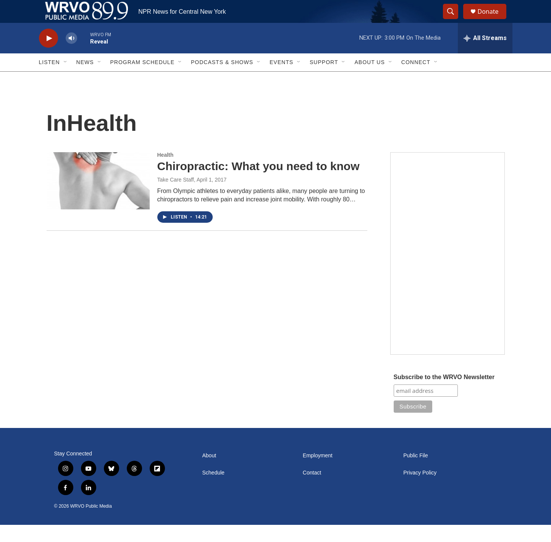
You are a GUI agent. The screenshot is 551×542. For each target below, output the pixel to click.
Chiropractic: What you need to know (258, 183)
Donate (493, 20)
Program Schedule (142, 79)
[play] (48, 55)
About (209, 473)
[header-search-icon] (454, 20)
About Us (369, 79)
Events (281, 79)
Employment (318, 473)
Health (165, 172)
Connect (415, 79)
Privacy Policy (419, 490)
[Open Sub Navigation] (66, 79)
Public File (415, 473)
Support (324, 79)
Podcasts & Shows (222, 79)
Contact (312, 490)
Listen (49, 79)
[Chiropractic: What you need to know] (98, 198)
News (85, 79)
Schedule (213, 490)
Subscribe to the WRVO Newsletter (444, 394)
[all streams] (485, 55)
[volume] (71, 55)
